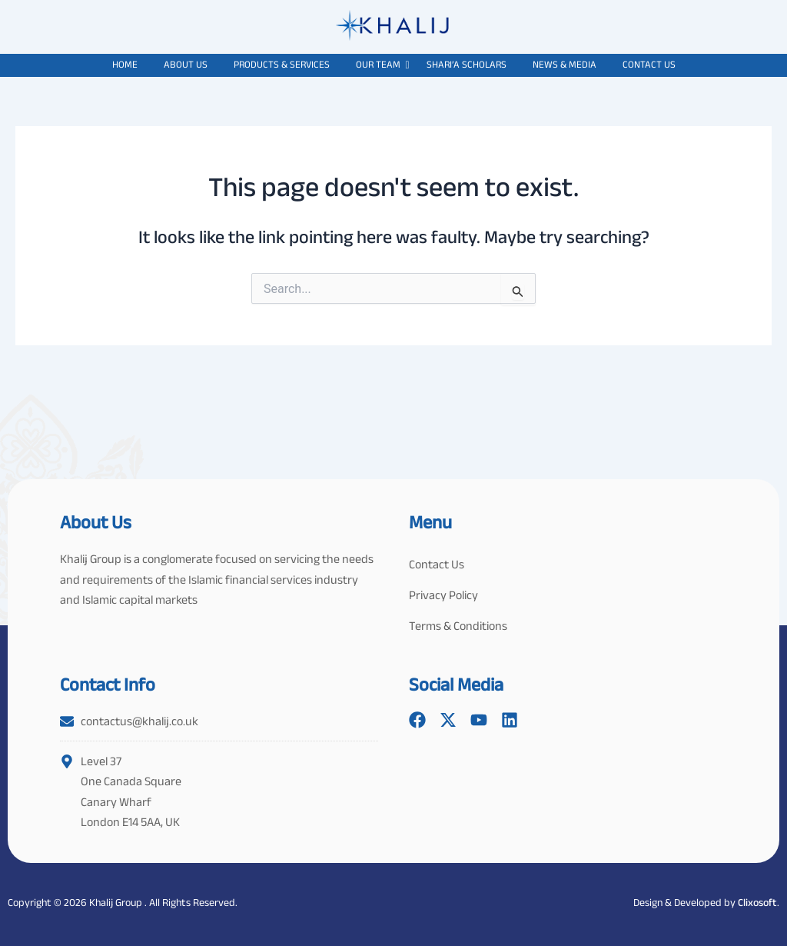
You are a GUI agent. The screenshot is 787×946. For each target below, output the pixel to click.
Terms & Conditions (458, 625)
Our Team (381, 64)
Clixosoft (757, 902)
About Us (186, 64)
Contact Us (649, 64)
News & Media (564, 64)
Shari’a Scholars (466, 64)
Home (125, 64)
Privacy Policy (443, 594)
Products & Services (282, 64)
